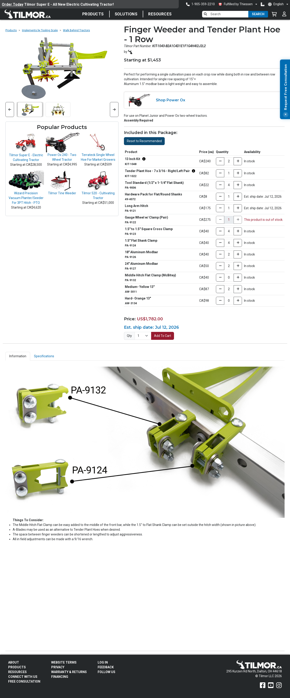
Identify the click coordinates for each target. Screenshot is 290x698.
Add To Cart (162, 336)
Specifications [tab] (44, 356)
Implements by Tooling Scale (40, 30)
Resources (160, 14)
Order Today (12, 4)
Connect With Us (22, 677)
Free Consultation (24, 681)
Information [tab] (17, 356)
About (13, 662)
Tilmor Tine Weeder (62, 193)
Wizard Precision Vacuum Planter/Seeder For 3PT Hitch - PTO (26, 197)
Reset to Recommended (144, 141)
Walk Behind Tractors (76, 30)
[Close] (285, 124)
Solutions (126, 14)
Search (258, 14)
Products (93, 14)
